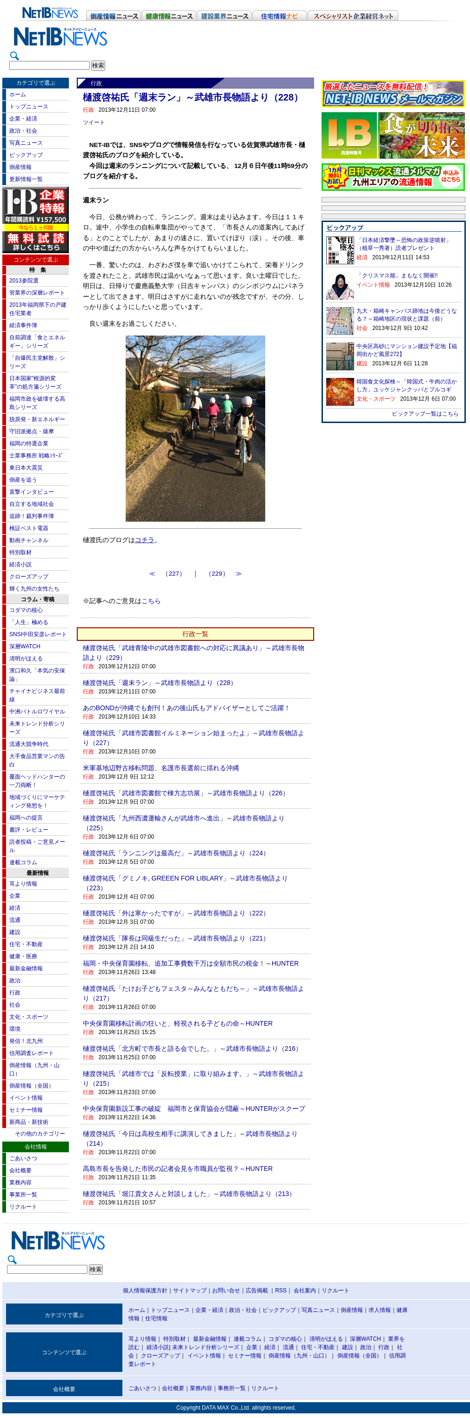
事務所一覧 (232, 1388)
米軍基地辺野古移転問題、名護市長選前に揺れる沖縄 (161, 768)
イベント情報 (26, 1098)
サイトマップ (190, 1290)
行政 (14, 992)
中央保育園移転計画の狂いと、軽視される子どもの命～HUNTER (178, 1023)
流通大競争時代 (28, 744)
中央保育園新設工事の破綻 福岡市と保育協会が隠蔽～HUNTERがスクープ (194, 1108)
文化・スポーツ (28, 1017)
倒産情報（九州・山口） (299, 1355)
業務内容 (20, 1182)
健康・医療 (23, 956)
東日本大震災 (26, 467)
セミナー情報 (26, 1110)
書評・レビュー (28, 830)
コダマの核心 (26, 610)
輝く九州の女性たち (34, 588)
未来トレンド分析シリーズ (205, 1347)
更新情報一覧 (26, 179)
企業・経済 (23, 118)
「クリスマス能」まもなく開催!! (397, 275)
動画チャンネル (28, 540)
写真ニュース (26, 143)
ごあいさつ (23, 1158)
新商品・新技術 (28, 1122)
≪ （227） (170, 573)
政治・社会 (23, 131)
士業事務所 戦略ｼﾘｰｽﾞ (36, 455)
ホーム (17, 94)
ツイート (94, 122)
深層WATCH (24, 646)
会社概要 (20, 1170)
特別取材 (20, 552)
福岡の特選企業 (28, 443)
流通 (14, 920)
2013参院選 (24, 280)
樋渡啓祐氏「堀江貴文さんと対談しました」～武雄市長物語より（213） (189, 1193)
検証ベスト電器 (28, 528)
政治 (14, 980)
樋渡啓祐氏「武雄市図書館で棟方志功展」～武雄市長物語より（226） (186, 793)
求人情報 (380, 1310)
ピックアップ (26, 155)
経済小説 (20, 564)
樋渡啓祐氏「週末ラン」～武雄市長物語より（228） (160, 682)
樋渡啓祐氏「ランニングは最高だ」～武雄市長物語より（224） (176, 853)
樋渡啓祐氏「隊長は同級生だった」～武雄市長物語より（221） (176, 938)
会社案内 (305, 1290)
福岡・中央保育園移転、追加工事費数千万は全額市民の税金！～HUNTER (191, 963)
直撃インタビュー (31, 492)
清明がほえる (26, 658)
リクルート (23, 1206)
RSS (281, 1290)
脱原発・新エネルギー (37, 419)
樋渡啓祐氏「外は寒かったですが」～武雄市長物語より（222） (176, 913)
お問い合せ (226, 1290)
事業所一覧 (23, 1194)
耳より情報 (23, 883)
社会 (14, 1004)
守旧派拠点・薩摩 (31, 431)
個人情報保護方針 (145, 1290)
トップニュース (28, 106)
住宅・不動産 (26, 944)
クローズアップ (28, 576)
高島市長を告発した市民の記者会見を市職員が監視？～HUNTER (178, 1168)
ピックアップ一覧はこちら (425, 413)
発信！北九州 (26, 1041)
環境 (14, 1029)
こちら (151, 601)
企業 (14, 896)
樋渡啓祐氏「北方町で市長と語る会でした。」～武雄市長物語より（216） (192, 1048)
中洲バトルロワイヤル (37, 711)
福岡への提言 (26, 817)
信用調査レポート (31, 1053)
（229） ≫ (223, 573)
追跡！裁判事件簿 (31, 516)
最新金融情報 (26, 968)
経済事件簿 (23, 325)
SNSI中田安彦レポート (38, 634)
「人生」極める (28, 622)
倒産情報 (20, 167)
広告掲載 (257, 1290)
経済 (14, 908)
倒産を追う (23, 480)
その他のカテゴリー (40, 1133)
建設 (14, 932)
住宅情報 (156, 1318)
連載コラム (23, 862)
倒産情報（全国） (31, 1085)
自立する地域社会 (31, 504)
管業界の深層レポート (37, 292)
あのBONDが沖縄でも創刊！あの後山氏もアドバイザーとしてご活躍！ (186, 708)
